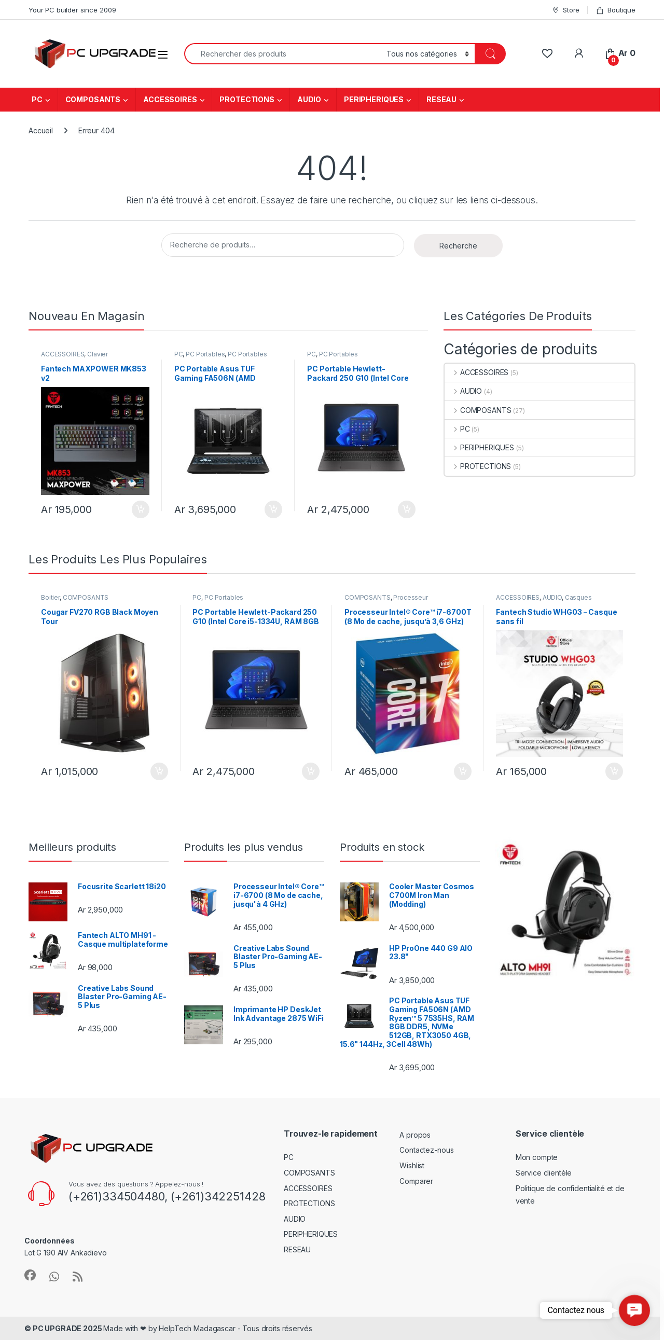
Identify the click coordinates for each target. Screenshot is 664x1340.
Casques (578, 597)
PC (37, 99)
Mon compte (537, 1157)
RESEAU (441, 99)
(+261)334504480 (116, 1196)
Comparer (416, 1181)
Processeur (410, 597)
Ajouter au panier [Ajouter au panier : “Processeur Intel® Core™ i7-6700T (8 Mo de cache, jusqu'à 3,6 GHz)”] (463, 771)
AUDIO (309, 99)
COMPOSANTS (93, 99)
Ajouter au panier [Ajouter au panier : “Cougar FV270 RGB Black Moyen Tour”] (159, 771)
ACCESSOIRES (170, 99)
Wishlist (411, 1165)
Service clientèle (544, 1172)
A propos (415, 1134)
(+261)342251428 (217, 1196)
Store (565, 10)
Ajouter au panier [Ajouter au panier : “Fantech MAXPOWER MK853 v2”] (140, 509)
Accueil (41, 130)
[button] (634, 1310)
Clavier (97, 354)
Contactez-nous (426, 1149)
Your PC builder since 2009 (72, 10)
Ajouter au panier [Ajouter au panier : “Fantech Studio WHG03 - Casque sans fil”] (614, 771)
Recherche (458, 245)
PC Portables (205, 354)
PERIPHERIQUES (374, 99)
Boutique (615, 10)
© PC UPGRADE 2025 (63, 1328)
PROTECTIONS (246, 99)
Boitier (50, 597)
